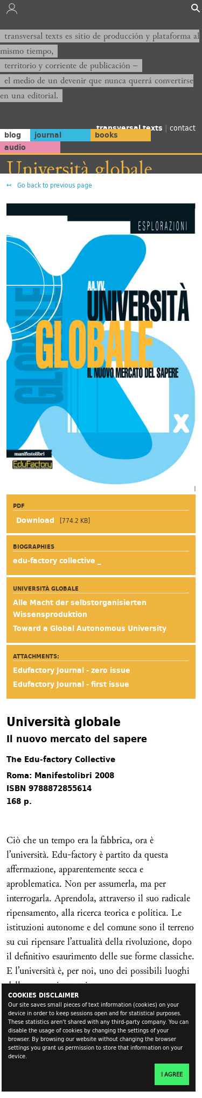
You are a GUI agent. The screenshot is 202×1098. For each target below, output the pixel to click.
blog (12, 135)
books (106, 135)
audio (15, 147)
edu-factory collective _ (57, 560)
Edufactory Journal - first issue (71, 684)
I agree (172, 1074)
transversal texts (130, 128)
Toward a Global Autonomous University (89, 628)
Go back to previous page (54, 185)
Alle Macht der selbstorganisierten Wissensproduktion (80, 608)
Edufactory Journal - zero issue (71, 670)
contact (183, 127)
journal (47, 135)
